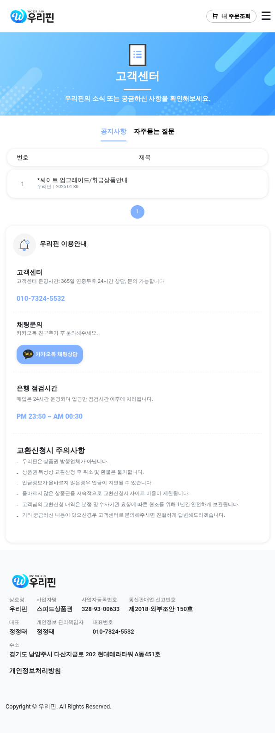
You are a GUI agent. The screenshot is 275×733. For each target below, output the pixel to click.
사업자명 (46, 600)
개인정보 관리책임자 (60, 622)
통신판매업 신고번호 (152, 600)
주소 (14, 645)
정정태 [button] (18, 631)
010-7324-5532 (41, 299)
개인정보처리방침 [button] (35, 671)
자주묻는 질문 (154, 131)
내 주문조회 (231, 16)
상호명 (16, 600)
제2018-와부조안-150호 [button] (161, 608)
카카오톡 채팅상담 (50, 354)
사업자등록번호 (99, 600)
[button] (137, 245)
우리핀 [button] (18, 608)
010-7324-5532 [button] (113, 631)
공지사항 (113, 131)
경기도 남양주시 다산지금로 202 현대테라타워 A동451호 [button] (85, 654)
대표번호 (103, 622)
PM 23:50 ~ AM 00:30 (50, 417)
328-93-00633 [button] (101, 608)
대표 (14, 622)
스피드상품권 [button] (54, 608)
